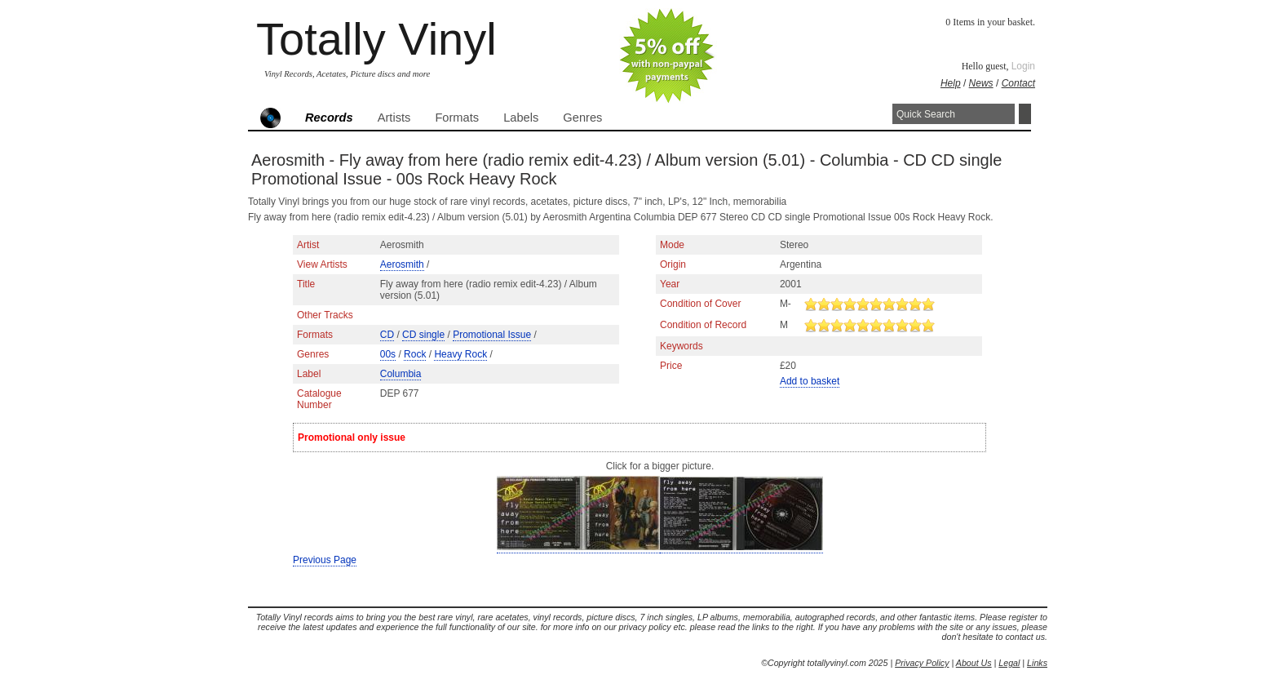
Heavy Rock (460, 354)
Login (1023, 66)
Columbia (401, 374)
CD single (423, 334)
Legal (1009, 663)
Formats (457, 117)
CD (387, 334)
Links (1037, 663)
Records (329, 117)
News (981, 83)
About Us (974, 663)
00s (388, 354)
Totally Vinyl (376, 38)
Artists (394, 117)
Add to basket (809, 381)
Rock (415, 354)
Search (1025, 114)
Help (950, 83)
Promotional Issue (492, 334)
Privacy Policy (922, 663)
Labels (520, 117)
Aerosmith (402, 264)
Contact (1018, 83)
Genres (582, 117)
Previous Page (324, 560)
